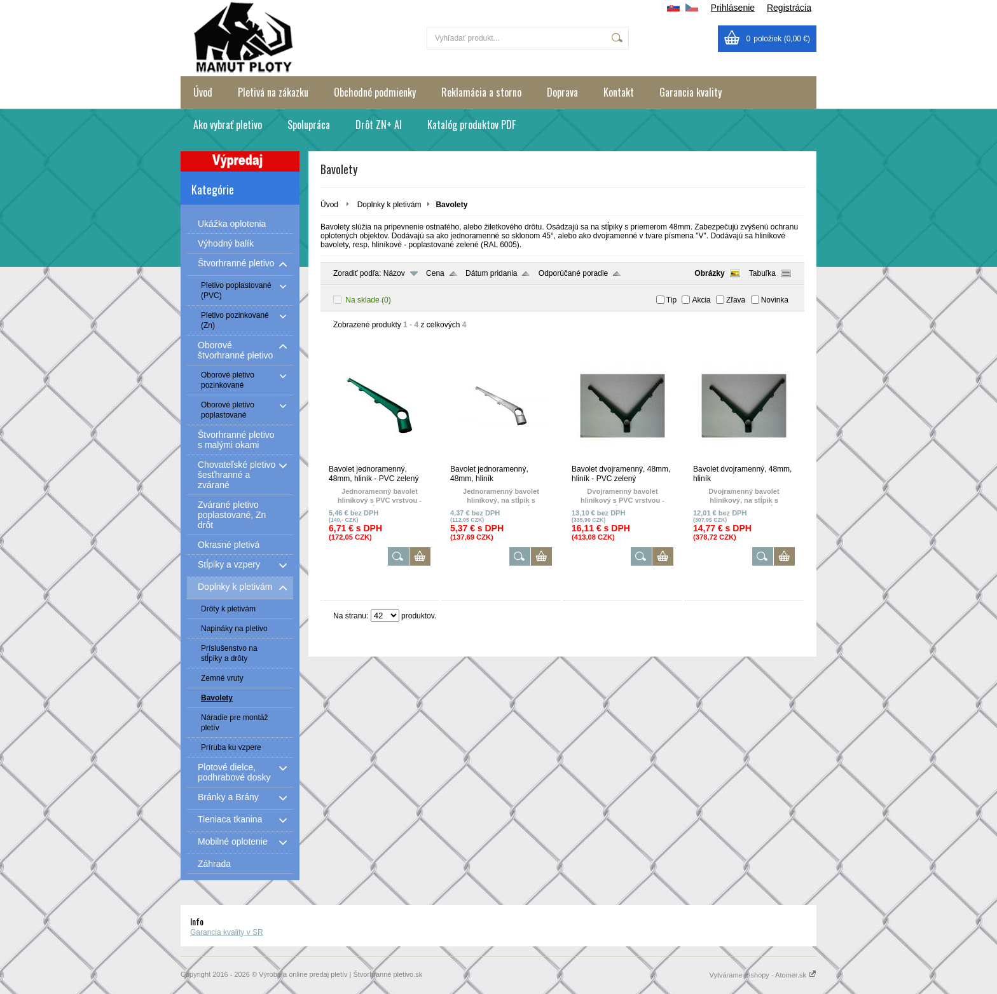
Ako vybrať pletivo (227, 124)
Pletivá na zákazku (273, 92)
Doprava (562, 92)
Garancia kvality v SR (226, 932)
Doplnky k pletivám (389, 204)
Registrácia (789, 8)
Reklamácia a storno (481, 92)
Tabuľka (762, 273)
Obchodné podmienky (375, 92)
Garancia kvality (690, 92)
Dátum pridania (491, 273)
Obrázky (709, 273)
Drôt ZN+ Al (378, 124)
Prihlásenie (733, 8)
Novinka (774, 300)
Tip (671, 300)
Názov (394, 273)
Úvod (202, 92)
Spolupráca (308, 124)
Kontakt (618, 92)
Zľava (735, 300)
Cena (435, 273)
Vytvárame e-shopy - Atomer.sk (763, 975)
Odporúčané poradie (573, 273)
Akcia (701, 300)
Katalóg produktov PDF (471, 124)
